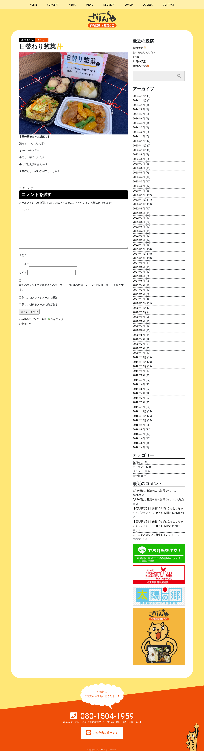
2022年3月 (139, 235)
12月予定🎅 (139, 47)
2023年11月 (139, 145)
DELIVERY (109, 4)
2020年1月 (139, 352)
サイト (23, 272)
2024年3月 (139, 127)
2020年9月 (139, 316)
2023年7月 (139, 163)
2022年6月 (139, 222)
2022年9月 (139, 208)
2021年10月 (139, 258)
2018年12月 (139, 411)
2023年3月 (139, 181)
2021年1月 (139, 298)
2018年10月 (139, 420)
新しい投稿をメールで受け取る (40, 304)
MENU (89, 4)
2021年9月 (139, 262)
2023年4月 (139, 177)
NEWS (72, 4)
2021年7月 (139, 271)
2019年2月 (139, 402)
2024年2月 (139, 132)
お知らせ (138, 57)
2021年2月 (139, 294)
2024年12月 (139, 96)
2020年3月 (139, 343)
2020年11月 (139, 307)
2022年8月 (139, 213)
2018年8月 (139, 429)
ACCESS (148, 4)
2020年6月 (139, 330)
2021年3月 (139, 289)
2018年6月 (139, 438)
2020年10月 (139, 312)
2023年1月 (139, 190)
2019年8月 (139, 375)
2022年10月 (139, 204)
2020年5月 (139, 334)
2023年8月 (139, 159)
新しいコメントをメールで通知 (40, 297)
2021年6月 (139, 276)
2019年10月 (139, 366)
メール (24, 263)
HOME (33, 4)
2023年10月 (139, 150)
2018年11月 (139, 415)
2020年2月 (139, 348)
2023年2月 (139, 186)
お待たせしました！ (144, 52)
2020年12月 (139, 303)
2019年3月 (139, 397)
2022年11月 (139, 199)
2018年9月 (139, 424)
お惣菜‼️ (23, 323)
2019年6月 (139, 384)
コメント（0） (27, 188)
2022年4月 (139, 231)
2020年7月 (139, 325)
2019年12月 (139, 357)
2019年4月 (139, 393)
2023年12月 (139, 141)
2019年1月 (139, 407)
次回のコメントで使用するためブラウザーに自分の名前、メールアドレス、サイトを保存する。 (71, 287)
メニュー (42, 40)
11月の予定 (139, 61)
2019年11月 (139, 361)
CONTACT (168, 4)
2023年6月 (139, 168)
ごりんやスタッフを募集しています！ (154, 534)
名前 (22, 255)
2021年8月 (139, 267)
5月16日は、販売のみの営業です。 (153, 490)
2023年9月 (139, 154)
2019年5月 (139, 388)
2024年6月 (139, 118)
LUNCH (129, 4)
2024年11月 (139, 100)
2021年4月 (139, 285)
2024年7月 (139, 113)
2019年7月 (139, 379)
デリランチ (139, 466)
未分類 (136, 475)
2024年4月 (139, 123)
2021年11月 (139, 253)
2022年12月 (139, 195)
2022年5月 (139, 226)
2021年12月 (139, 249)
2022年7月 (139, 217)
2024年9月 (139, 104)
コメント (24, 209)
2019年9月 (139, 370)
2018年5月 (139, 442)
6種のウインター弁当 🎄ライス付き (42, 319)
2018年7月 (139, 434)
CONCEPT (52, 4)
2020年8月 (139, 321)
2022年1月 (139, 244)
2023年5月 (139, 172)
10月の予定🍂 (141, 65)
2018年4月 (139, 447)
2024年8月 (139, 109)
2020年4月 (139, 339)
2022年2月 (139, 240)
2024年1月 (139, 136)
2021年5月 (139, 280)
